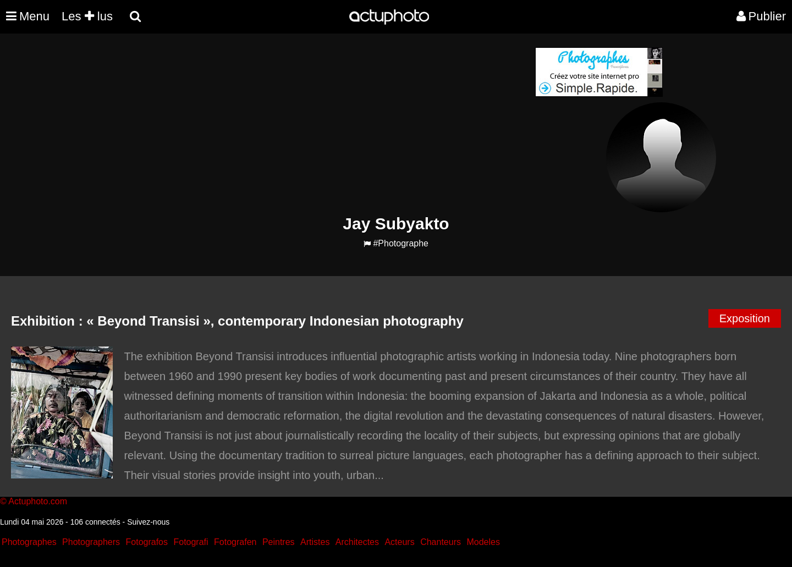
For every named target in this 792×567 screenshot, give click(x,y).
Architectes (357, 542)
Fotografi (190, 542)
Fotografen (235, 542)
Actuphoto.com (37, 501)
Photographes (29, 542)
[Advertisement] (329, 124)
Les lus (87, 16)
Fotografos (147, 542)
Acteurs (399, 542)
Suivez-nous (148, 522)
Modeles (482, 542)
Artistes (314, 542)
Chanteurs (440, 542)
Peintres (278, 542)
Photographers (91, 542)
